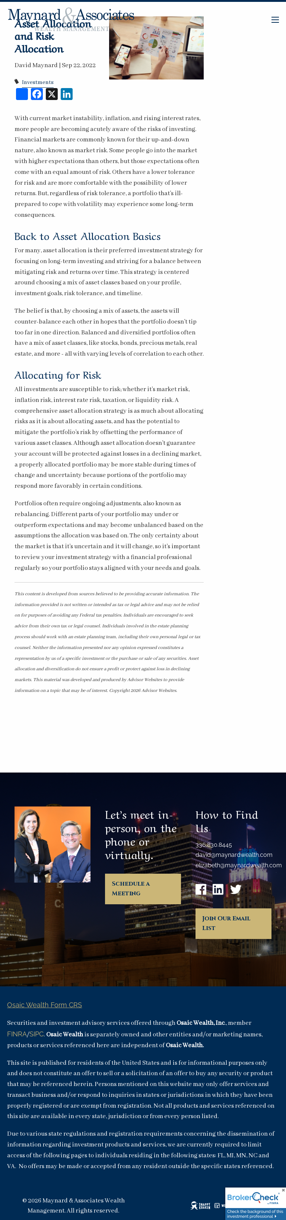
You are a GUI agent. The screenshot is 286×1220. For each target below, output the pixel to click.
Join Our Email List (226, 923)
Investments (38, 82)
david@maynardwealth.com (234, 854)
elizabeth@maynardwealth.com (239, 865)
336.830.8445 (214, 844)
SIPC (36, 1034)
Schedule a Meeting (131, 889)
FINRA (17, 1034)
